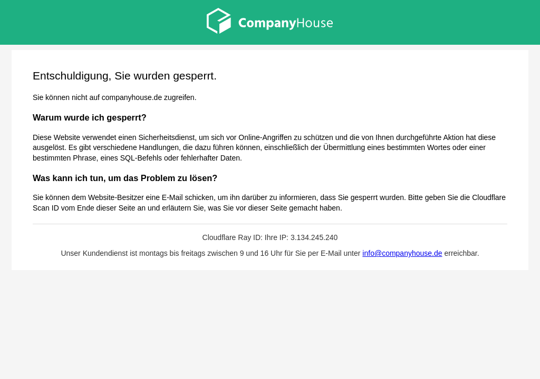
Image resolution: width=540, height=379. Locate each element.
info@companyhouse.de (402, 253)
